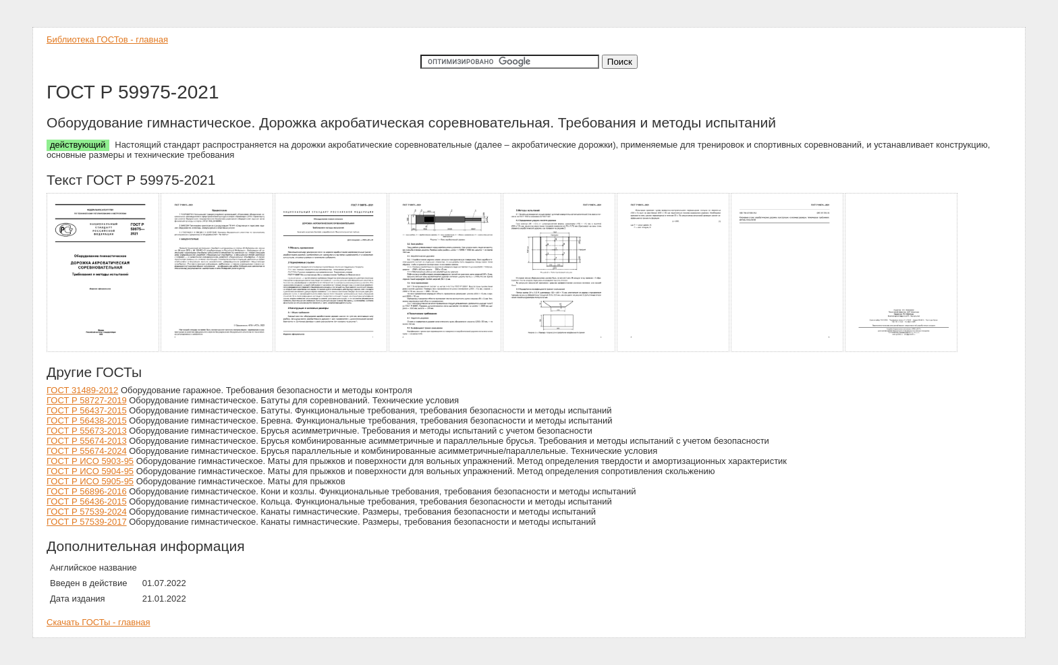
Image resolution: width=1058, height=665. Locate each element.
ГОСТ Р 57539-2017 (87, 522)
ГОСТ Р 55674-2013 (87, 441)
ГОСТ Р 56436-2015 (87, 501)
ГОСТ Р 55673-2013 (87, 431)
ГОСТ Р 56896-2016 (87, 491)
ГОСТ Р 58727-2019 (87, 400)
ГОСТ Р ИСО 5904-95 (90, 471)
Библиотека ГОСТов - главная (107, 39)
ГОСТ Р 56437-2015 (87, 410)
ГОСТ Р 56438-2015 (87, 420)
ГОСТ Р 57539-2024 (87, 512)
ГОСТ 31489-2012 (82, 390)
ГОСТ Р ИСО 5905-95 (90, 481)
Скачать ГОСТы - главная (98, 622)
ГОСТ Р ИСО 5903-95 (90, 461)
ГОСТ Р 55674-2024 (87, 451)
